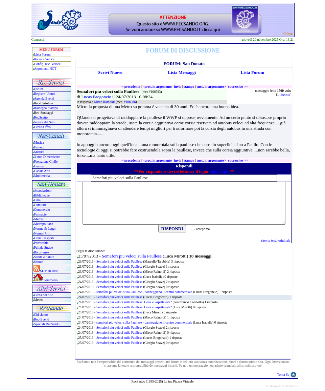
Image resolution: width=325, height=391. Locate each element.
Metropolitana (43, 224)
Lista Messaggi (182, 72)
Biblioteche (42, 195)
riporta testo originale (275, 240)
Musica (39, 142)
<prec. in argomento (156, 86)
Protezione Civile (46, 161)
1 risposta (284, 94)
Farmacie (40, 214)
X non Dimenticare (47, 157)
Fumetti (39, 147)
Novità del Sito (44, 122)
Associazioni (43, 190)
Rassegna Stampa (46, 108)
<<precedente (130, 86)
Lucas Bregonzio (96, 96)
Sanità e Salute (44, 257)
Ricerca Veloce (44, 59)
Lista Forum (42, 54)
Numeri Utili (43, 233)
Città (37, 200)
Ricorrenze (41, 252)
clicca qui (220, 171)
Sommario (51, 280)
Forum (38, 89)
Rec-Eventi (41, 319)
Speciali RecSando (47, 324)
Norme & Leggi (45, 228)
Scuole (38, 262)
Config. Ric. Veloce (47, 64)
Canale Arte (42, 171)
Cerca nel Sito (43, 295)
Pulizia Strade (43, 247)
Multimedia (42, 176)
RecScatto (41, 117)
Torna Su (283, 374)
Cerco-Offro (42, 127)
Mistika (39, 152)
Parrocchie (41, 243)
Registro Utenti (44, 94)
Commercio (42, 209)
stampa (189, 86)
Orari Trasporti (44, 238)
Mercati (39, 219)
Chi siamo (41, 314)
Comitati (40, 205)
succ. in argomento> (211, 86)
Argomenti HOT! (46, 68)
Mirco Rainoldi (105, 102)
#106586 (130, 102)
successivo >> (238, 86)
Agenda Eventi (44, 98)
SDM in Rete (49, 271)
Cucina (39, 166)
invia (177, 86)
